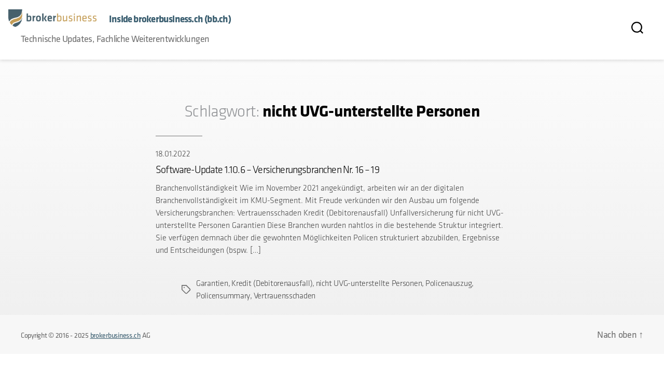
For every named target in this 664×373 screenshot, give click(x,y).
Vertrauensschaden (284, 295)
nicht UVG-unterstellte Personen (369, 283)
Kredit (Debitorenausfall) (271, 283)
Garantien (212, 283)
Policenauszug (448, 283)
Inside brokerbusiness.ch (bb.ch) (170, 19)
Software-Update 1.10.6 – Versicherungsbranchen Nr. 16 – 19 (267, 169)
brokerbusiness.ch (115, 335)
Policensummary (223, 295)
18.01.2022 (173, 154)
